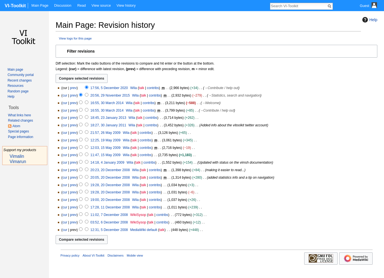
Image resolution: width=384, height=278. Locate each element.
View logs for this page (75, 38)
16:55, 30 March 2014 (106, 103)
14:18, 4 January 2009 (107, 162)
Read (81, 5)
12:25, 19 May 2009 (105, 140)
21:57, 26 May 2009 (105, 133)
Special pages (18, 131)
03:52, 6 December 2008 (109, 222)
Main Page (39, 5)
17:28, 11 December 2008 (110, 207)
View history (126, 5)
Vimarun (18, 161)
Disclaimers (116, 255)
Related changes (20, 120)
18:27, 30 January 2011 (108, 125)
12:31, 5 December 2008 (109, 230)
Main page (15, 70)
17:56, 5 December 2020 (109, 88)
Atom (16, 126)
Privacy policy (70, 255)
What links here (19, 115)
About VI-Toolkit (93, 255)
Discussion (62, 5)
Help (369, 20)
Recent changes (20, 80)
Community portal (21, 75)
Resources (15, 86)
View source (101, 5)
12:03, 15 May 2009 (105, 148)
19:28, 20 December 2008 (110, 185)
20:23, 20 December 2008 (110, 170)
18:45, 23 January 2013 (108, 118)
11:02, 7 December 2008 (109, 215)
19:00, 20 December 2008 (110, 200)
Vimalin (17, 156)
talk (141, 88)
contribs (153, 88)
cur (65, 95)
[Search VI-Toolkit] (298, 6)
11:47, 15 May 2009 (105, 155)
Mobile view (135, 255)
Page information (20, 137)
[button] (216, 51)
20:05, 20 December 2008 (110, 177)
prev (73, 88)
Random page (18, 91)
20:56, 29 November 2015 (110, 95)
